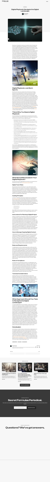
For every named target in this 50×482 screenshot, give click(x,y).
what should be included (26, 182)
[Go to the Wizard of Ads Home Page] (5, 1)
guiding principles (16, 198)
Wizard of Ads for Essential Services (19, 336)
